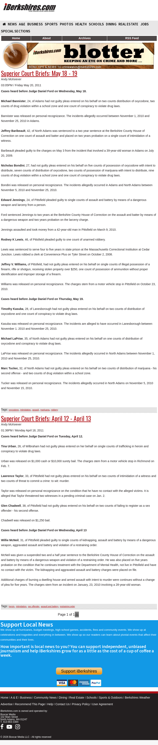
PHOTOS (66, 24)
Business (26, 697)
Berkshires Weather (137, 697)
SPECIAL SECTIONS (15, 31)
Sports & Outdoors (111, 697)
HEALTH (81, 24)
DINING (111, 24)
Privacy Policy (81, 704)
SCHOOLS (96, 24)
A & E (14, 697)
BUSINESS (35, 24)
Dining (63, 697)
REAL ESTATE (128, 24)
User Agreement (102, 704)
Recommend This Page (30, 704)
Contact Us (62, 704)
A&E (22, 24)
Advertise (7, 704)
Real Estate (76, 697)
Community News (45, 697)
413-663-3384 (11, 721)
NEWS (12, 24)
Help (50, 704)
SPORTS (51, 24)
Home (4, 697)
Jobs (145, 24)
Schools (91, 697)
